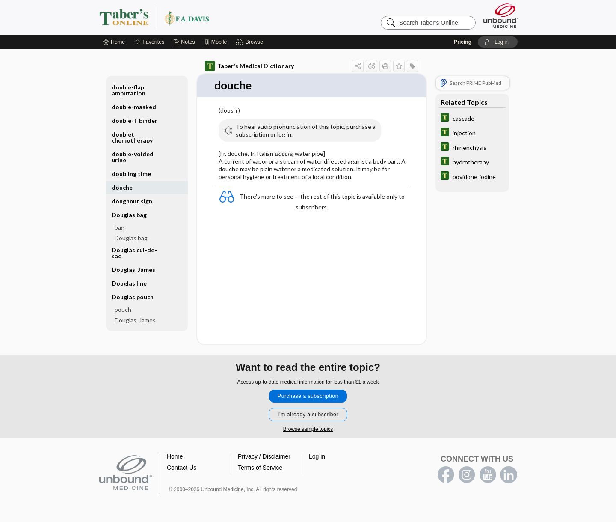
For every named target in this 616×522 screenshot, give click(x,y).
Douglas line (129, 283)
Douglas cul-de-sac (134, 253)
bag (119, 227)
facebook (445, 474)
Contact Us (181, 467)
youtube (487, 474)
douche (122, 187)
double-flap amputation (128, 90)
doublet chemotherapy (132, 137)
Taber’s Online (205, 17)
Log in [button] (317, 456)
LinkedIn (508, 474)
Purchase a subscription (308, 396)
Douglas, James (133, 269)
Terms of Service (260, 467)
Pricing (462, 42)
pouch (123, 309)
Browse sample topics (308, 429)
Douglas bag (129, 214)
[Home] (114, 42)
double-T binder (134, 120)
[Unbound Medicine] (501, 15)
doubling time (131, 173)
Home (175, 456)
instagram (466, 474)
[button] (250, 42)
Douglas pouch (133, 297)
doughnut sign (132, 201)
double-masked (134, 106)
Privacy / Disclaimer (264, 456)
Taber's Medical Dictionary (249, 66)
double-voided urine (133, 157)
